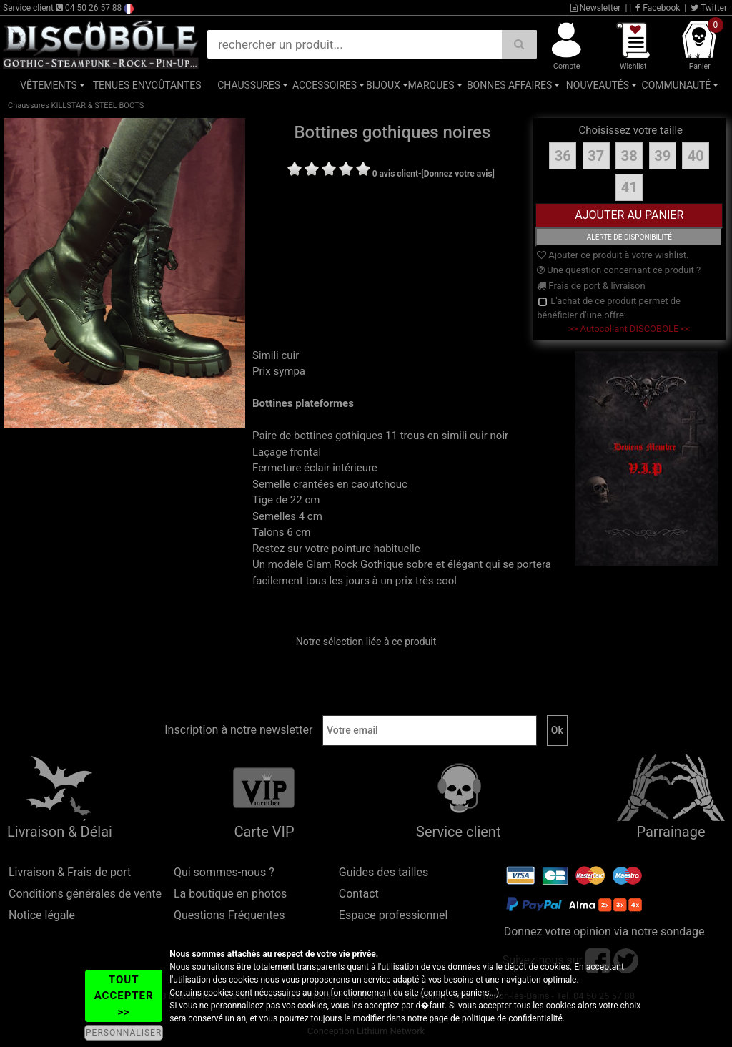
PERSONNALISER (124, 1033)
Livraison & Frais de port (70, 872)
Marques (430, 85)
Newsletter (595, 8)
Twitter (709, 8)
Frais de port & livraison (591, 285)
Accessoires (324, 85)
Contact (359, 893)
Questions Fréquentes (229, 915)
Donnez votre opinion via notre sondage (604, 931)
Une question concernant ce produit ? (619, 270)
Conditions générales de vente (85, 893)
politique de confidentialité (512, 1018)
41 (629, 187)
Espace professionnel (393, 915)
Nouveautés (597, 85)
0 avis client (395, 174)
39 (662, 155)
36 (563, 155)
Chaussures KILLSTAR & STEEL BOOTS (76, 105)
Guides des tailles (383, 872)
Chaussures (248, 85)
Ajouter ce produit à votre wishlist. (612, 255)
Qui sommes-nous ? (224, 872)
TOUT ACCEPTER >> (124, 995)
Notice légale (42, 915)
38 (629, 155)
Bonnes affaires (509, 85)
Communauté (676, 85)
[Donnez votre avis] (458, 174)
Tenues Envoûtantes (147, 85)
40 (696, 155)
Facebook (657, 8)
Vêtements (48, 85)
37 (596, 155)
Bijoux (383, 85)
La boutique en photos (230, 893)
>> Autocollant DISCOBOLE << (629, 328)
